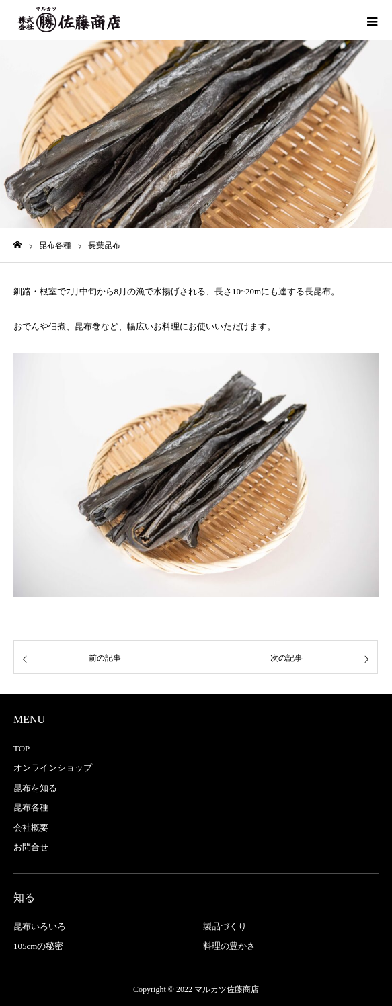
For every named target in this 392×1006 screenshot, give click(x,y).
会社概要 (30, 828)
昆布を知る (35, 788)
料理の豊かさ (229, 946)
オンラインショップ (52, 768)
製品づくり (225, 926)
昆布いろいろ (39, 926)
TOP (21, 748)
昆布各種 (30, 807)
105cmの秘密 (38, 946)
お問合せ (30, 847)
